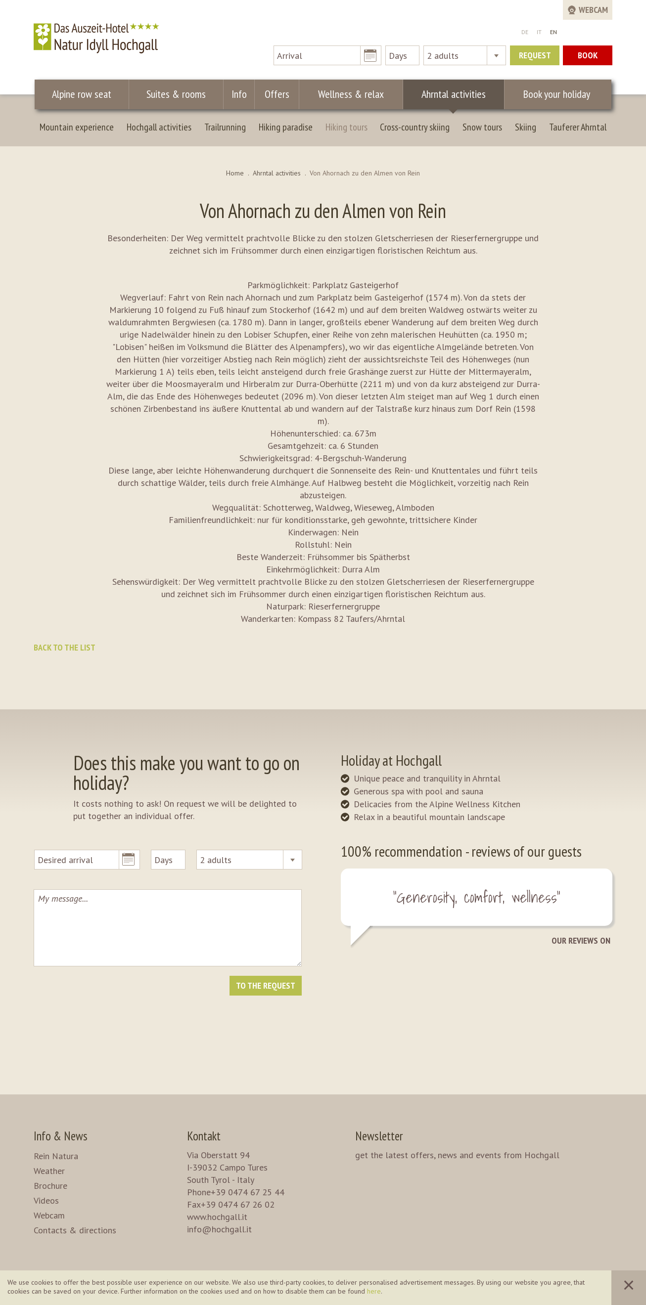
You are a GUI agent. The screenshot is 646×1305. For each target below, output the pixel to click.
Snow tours (482, 127)
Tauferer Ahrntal (577, 127)
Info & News (61, 1136)
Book (588, 55)
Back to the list (64, 647)
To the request (265, 985)
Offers (274, 94)
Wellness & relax (346, 94)
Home (235, 173)
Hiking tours (346, 127)
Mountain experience (77, 127)
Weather (49, 1170)
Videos (46, 1200)
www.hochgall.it (217, 1216)
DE (524, 32)
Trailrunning (225, 127)
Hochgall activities (159, 127)
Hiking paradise (286, 127)
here (374, 1291)
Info (238, 94)
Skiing (525, 127)
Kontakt (204, 1136)
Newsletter (379, 1136)
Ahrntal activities (447, 94)
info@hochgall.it (219, 1229)
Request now (535, 57)
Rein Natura (56, 1156)
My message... (168, 927)
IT (539, 32)
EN (553, 32)
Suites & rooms (177, 94)
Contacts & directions (75, 1230)
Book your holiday (553, 94)
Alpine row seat (82, 94)
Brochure (50, 1185)
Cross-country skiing (415, 127)
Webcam (49, 1215)
